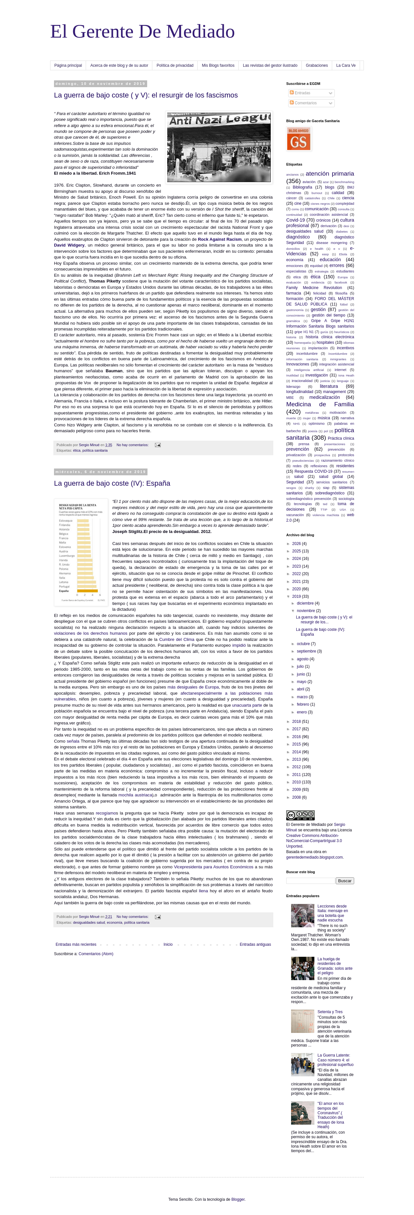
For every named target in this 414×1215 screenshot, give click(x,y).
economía (114, 922)
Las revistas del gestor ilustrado (270, 65)
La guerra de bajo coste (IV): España (112, 483)
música (324, 418)
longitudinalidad (299, 391)
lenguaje (343, 381)
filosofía (341, 293)
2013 (297, 759)
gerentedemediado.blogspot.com (314, 857)
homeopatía (302, 342)
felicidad (319, 293)
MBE (290, 397)
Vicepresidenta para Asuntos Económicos (214, 866)
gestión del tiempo (328, 315)
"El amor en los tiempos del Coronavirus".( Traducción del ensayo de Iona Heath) (331, 1115)
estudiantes (345, 271)
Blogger (238, 1199)
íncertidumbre (337, 353)
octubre (304, 644)
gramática (293, 321)
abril (301, 689)
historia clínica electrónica (330, 337)
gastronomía (294, 310)
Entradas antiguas (255, 944)
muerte (291, 418)
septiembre (307, 651)
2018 (297, 721)
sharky (309, 488)
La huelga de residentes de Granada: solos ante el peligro (335, 966)
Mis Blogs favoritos (218, 65)
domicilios (293, 248)
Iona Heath (346, 375)
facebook (340, 282)
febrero (303, 704)
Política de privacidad (175, 65)
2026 (297, 543)
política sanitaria (95, 450)
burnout (316, 193)
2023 (297, 566)
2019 (297, 596)
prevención (297, 449)
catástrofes (312, 198)
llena (203, 890)
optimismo (316, 423)
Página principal (68, 65)
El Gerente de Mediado (306, 824)
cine (297, 203)
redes (297, 466)
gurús (324, 332)
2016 (297, 737)
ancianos (292, 174)
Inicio (168, 944)
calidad (338, 193)
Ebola (343, 254)
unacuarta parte (247, 705)
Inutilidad (292, 375)
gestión (318, 309)
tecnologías (303, 504)
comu (295, 209)
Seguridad (295, 482)
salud (298, 476)
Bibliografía (302, 187)
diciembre (306, 603)
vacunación (295, 515)
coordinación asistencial (329, 214)
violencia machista (325, 515)
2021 (297, 581)
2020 (297, 589)
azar (326, 182)
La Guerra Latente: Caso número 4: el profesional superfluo (336, 1060)
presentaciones (334, 444)
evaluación (293, 282)
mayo (302, 681)
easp (325, 254)
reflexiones (318, 466)
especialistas (296, 271)
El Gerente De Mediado (142, 31)
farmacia (293, 293)
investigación (317, 375)
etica (297, 277)
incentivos (345, 348)
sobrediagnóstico (330, 493)
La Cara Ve (346, 65)
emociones (294, 266)
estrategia (321, 271)
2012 (297, 767)
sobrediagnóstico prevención (308, 499)
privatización (296, 455)
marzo (303, 697)
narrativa (347, 418)
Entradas (300, 93)
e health (316, 248)
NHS (296, 423)
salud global (331, 476)
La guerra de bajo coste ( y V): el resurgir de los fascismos (146, 95)
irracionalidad (302, 381)
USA (343, 509)
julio (301, 666)
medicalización (325, 397)
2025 (297, 551)
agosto (303, 659)
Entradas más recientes (76, 944)
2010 (297, 782)
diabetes (342, 231)
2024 (297, 558)
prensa (304, 444)
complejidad (344, 203)
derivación (328, 226)
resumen (348, 471)
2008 (297, 797)
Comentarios (303, 103)
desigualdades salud (89, 922)
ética (77, 450)
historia (291, 337)
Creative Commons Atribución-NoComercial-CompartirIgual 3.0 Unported (314, 841)
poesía (312, 431)
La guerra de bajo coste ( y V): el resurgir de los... (324, 619)
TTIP (324, 509)
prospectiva (322, 455)
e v (336, 248)
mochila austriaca (135, 795)
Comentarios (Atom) (96, 954)
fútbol (343, 304)
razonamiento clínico (337, 460)
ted (325, 504)
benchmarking (344, 182)
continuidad (294, 214)
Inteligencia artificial (309, 370)
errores (337, 265)
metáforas (312, 412)
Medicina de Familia (320, 404)
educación (330, 259)
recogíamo (106, 813)
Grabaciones (317, 65)
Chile (331, 198)
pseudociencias (303, 460)
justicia (325, 381)
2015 (297, 744)
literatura (329, 386)
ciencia (348, 198)
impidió (238, 645)
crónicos (323, 220)
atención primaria (330, 173)
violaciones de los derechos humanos (90, 633)
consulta (344, 209)
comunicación (317, 209)
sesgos (291, 488)
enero (302, 712)
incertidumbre (307, 353)
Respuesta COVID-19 (313, 471)
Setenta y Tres (330, 1012)
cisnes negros (320, 203)
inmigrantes (338, 359)
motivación (338, 412)
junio (301, 674)
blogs (329, 187)
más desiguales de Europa (192, 687)
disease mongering (331, 243)
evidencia (317, 282)
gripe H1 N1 (304, 332)
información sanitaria (302, 359)
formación (294, 298)
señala (73, 741)
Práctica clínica (341, 438)
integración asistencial (336, 364)
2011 (297, 774)
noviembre (306, 610)
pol (326, 431)
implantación (318, 348)
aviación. (310, 182)
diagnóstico (298, 236)
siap (326, 488)
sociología (346, 499)
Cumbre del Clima (176, 639)
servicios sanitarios (331, 482)
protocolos (346, 455)
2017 (297, 729)
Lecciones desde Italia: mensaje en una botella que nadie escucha (333, 913)
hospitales (325, 342)
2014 (297, 752)
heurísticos (341, 332)
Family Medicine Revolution (314, 287)
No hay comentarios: (132, 445)
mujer (307, 418)
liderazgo (293, 386)
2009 (297, 789)
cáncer (291, 198)
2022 (297, 574)
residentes (345, 466)
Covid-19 (295, 220)
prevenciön (336, 449)
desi (346, 226)
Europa (343, 277)
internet (340, 370)
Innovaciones (297, 364)
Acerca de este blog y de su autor (119, 65)
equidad (316, 266)
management (334, 391)
